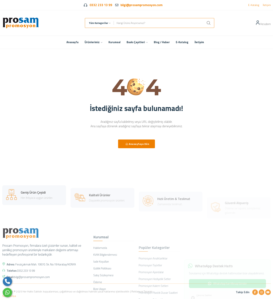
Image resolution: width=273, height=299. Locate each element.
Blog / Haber (162, 42)
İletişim (267, 5)
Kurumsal (114, 42)
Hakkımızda (100, 269)
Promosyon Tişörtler (150, 286)
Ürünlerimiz (93, 42)
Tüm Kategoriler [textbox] (98, 23)
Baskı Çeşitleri (137, 42)
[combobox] (99, 23)
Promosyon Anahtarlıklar (153, 279)
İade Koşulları (101, 282)
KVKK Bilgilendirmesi (105, 276)
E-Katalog (253, 5)
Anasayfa (72, 42)
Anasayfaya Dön (137, 144)
